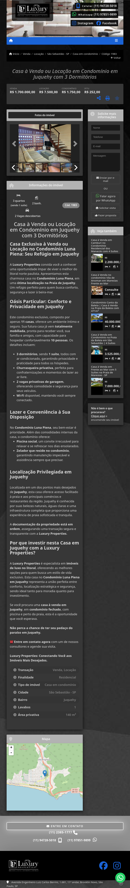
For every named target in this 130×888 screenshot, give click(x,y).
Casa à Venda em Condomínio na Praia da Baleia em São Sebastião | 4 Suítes (104, 339)
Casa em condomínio (85, 53)
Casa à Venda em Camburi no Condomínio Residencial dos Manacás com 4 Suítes (104, 245)
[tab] (20, 115)
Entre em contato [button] (65, 826)
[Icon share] (83, 22)
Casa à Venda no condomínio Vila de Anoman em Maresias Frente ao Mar (104, 279)
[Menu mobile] (11, 41)
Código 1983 (109, 53)
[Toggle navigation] (116, 41)
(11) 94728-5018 (105, 6)
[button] (15, 143)
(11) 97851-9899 (105, 14)
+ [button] (11, 747)
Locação (39, 53)
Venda (26, 53)
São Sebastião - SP (58, 53)
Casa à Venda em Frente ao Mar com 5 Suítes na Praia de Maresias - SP (103, 371)
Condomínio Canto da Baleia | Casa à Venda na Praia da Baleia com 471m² (105, 307)
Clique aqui (98, 416)
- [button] (11, 752)
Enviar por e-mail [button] (105, 179)
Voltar (116, 57)
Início (14, 53)
